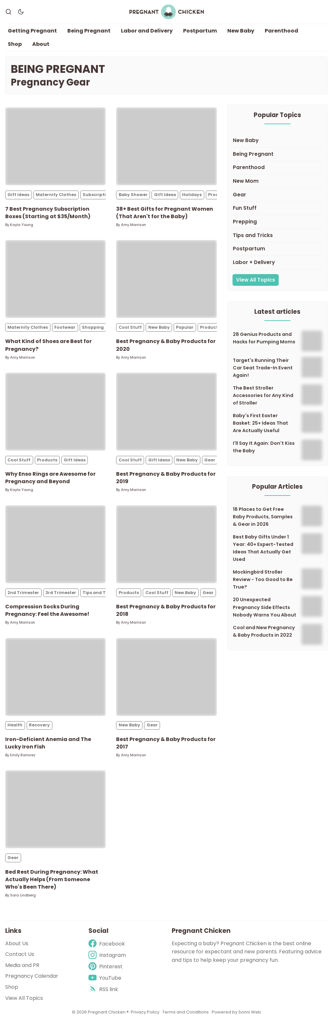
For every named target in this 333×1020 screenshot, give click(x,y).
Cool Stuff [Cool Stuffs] (130, 330)
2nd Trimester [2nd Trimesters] (23, 595)
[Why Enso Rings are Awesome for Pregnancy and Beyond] (55, 414)
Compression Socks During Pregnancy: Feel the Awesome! (47, 612)
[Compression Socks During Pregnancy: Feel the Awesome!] (55, 547)
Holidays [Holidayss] (192, 197)
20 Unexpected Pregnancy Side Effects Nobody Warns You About (264, 609)
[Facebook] (107, 943)
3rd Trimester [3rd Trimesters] (61, 595)
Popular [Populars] (184, 330)
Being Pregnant (89, 33)
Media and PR (22, 965)
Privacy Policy (145, 1012)
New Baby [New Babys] (159, 330)
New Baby (240, 33)
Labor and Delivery (147, 33)
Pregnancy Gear (50, 84)
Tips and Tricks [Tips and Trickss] (99, 595)
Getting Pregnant (32, 33)
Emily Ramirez (22, 757)
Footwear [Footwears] (64, 330)
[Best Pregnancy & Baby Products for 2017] (166, 679)
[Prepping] (277, 224)
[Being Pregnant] (277, 157)
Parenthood (281, 33)
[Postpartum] (277, 251)
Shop (15, 46)
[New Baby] (277, 143)
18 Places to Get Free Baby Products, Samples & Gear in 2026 (263, 519)
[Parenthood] (277, 170)
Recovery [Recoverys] (39, 727)
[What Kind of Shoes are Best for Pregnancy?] (55, 282)
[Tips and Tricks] (277, 238)
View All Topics (255, 282)
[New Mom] (277, 184)
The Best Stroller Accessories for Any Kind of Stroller (263, 398)
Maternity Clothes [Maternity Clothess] (56, 197)
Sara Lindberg (23, 897)
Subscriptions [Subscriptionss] (98, 197)
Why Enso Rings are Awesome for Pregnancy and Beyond (50, 480)
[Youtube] (107, 978)
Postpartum (200, 33)
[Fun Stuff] (277, 211)
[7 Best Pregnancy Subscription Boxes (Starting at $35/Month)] (55, 149)
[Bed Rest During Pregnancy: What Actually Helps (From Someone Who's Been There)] (55, 812)
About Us (16, 943)
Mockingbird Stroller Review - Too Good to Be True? (263, 582)
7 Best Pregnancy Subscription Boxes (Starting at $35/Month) (47, 214)
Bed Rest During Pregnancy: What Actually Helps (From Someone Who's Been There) (51, 881)
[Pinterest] (107, 966)
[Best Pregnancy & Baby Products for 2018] (166, 547)
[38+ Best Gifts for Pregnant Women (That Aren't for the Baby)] (166, 149)
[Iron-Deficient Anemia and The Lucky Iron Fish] (55, 679)
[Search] (8, 13)
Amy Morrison (133, 227)
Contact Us (19, 954)
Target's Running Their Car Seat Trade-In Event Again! (263, 370)
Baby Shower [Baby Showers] (133, 197)
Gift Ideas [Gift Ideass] (18, 197)
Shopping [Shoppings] (93, 330)
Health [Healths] (14, 727)
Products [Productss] (210, 330)
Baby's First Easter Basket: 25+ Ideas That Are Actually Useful (260, 425)
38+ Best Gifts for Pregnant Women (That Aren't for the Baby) (164, 214)
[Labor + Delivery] (277, 265)
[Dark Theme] (21, 13)
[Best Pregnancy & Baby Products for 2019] (166, 414)
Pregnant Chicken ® (108, 1012)
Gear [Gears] (209, 462)
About (40, 46)
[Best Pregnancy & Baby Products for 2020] (166, 282)
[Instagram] (107, 955)
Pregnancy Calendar (31, 976)
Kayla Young (21, 227)
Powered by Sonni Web (236, 1012)
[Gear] (277, 197)
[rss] (107, 989)
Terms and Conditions (185, 1012)
